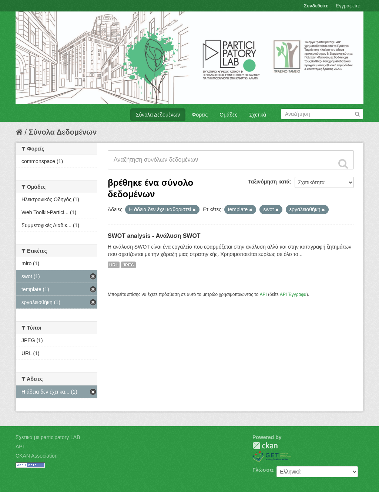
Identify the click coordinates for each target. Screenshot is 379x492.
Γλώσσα (262, 470)
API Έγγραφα (293, 294)
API (263, 294)
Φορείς (200, 115)
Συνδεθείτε (316, 6)
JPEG (128, 264)
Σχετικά (257, 115)
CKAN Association (37, 456)
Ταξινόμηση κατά (268, 182)
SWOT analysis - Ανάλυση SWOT (154, 236)
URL (113, 264)
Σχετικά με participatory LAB (48, 437)
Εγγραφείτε (348, 6)
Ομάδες (228, 115)
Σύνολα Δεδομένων (158, 115)
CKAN (265, 445)
